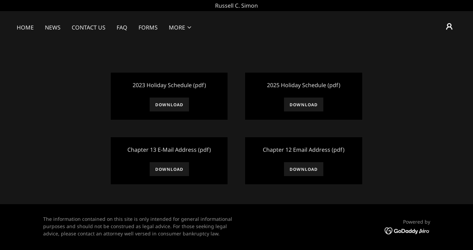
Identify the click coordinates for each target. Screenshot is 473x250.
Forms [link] (148, 27)
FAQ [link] (122, 27)
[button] (180, 27)
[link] (407, 230)
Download (169, 105)
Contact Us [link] (88, 27)
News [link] (53, 27)
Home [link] (25, 27)
